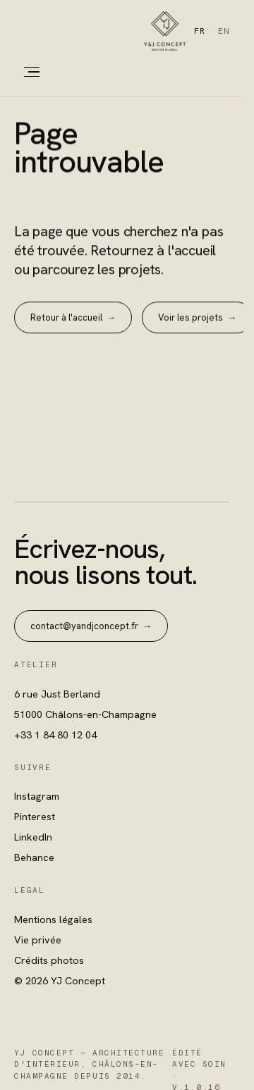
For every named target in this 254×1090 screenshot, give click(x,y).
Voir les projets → (197, 318)
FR (199, 31)
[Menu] (27, 72)
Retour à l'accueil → (73, 318)
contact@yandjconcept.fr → (91, 626)
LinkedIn (33, 836)
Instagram (36, 796)
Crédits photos (49, 960)
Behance (34, 857)
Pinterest (34, 816)
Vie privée (37, 939)
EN (223, 31)
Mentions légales (53, 919)
